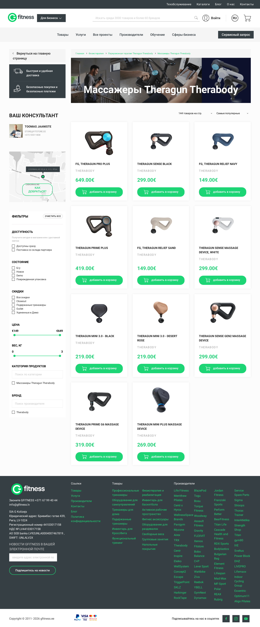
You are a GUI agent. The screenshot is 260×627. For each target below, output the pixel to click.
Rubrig (218, 599)
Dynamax (200, 598)
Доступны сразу (26, 246)
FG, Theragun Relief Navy (218, 164)
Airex (177, 535)
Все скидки (23, 297)
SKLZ (177, 587)
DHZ (237, 561)
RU (235, 18)
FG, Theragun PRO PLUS (92, 164)
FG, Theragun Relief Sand (156, 248)
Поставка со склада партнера (34, 249)
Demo (19, 275)
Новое (20, 271)
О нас (231, 4)
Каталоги (203, 4)
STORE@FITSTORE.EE (35, 131)
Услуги (75, 495)
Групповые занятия (155, 539)
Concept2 (180, 571)
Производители (81, 501)
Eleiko (177, 561)
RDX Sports (221, 543)
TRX (176, 540)
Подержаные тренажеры (31, 304)
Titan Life (220, 524)
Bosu (197, 501)
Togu (197, 495)
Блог (218, 4)
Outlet (19, 308)
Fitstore (199, 546)
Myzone (179, 529)
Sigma (238, 500)
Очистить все (53, 216)
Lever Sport (201, 566)
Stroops (239, 505)
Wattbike (199, 571)
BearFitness (221, 519)
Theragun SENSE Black (154, 164)
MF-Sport (220, 583)
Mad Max (220, 578)
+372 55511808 (32, 135)
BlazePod (200, 490)
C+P (196, 561)
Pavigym (179, 524)
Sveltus (239, 550)
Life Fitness (181, 490)
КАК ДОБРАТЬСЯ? (37, 189)
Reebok (198, 582)
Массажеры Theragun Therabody (35, 383)
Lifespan (219, 573)
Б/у (18, 267)
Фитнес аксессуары (155, 519)
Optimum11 (242, 596)
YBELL (198, 587)
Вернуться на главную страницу (32, 55)
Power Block (242, 556)
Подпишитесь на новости (32, 570)
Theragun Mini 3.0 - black (94, 336)
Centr (177, 550)
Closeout (21, 301)
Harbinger (180, 592)
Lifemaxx (240, 571)
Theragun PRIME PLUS (91, 248)
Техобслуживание (178, 4)
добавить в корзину (103, 191)
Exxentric (240, 590)
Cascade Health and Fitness (221, 534)
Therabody (22, 412)
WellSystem (181, 566)
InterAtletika (242, 520)
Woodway (200, 516)
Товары (76, 490)
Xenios (198, 541)
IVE (236, 545)
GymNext (200, 592)
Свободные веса (153, 534)
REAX (217, 594)
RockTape (180, 598)
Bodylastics (221, 549)
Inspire (178, 556)
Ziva (197, 577)
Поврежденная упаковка (31, 279)
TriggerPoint (181, 582)
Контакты (247, 4)
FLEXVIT (199, 536)
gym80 (238, 540)
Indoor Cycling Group (239, 581)
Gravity (198, 530)
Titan (237, 535)
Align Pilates (242, 601)
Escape (178, 577)
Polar (217, 589)
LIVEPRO (240, 566)
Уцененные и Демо (27, 312)
